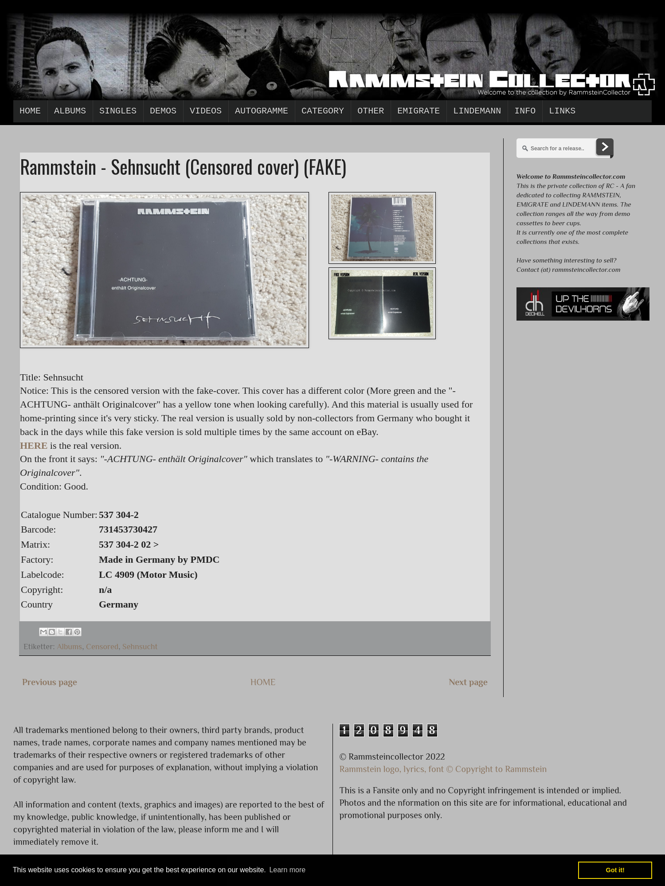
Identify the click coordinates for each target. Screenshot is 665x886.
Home (30, 111)
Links (562, 111)
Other (370, 111)
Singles (118, 111)
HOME (263, 682)
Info (525, 111)
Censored (102, 646)
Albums (70, 111)
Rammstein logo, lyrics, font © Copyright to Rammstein (443, 769)
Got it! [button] (615, 870)
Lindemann (477, 111)
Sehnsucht (140, 646)
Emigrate (418, 111)
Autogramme (261, 111)
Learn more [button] (287, 870)
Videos (206, 111)
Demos (163, 111)
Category (322, 111)
